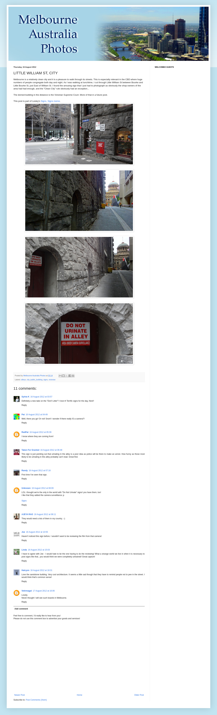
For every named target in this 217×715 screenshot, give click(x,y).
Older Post (139, 695)
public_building (36, 380)
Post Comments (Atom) (36, 700)
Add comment (21, 609)
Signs (24, 501)
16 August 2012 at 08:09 (42, 488)
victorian (52, 380)
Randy (25, 470)
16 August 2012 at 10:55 (37, 532)
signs (45, 380)
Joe (23, 532)
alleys (23, 380)
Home (79, 695)
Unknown (26, 488)
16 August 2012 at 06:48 (51, 450)
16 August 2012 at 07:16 (40, 470)
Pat (23, 414)
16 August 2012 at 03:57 (41, 397)
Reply (24, 405)
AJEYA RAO (27, 514)
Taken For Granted (30, 450)
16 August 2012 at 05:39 (40, 432)
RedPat (25, 432)
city (28, 380)
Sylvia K (25, 397)
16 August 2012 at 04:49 (37, 414)
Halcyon (25, 570)
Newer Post (19, 695)
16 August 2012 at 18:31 (41, 570)
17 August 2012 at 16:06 (44, 591)
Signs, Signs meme (50, 101)
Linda (24, 550)
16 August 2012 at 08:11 (45, 514)
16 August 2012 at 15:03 (39, 550)
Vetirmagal (27, 591)
